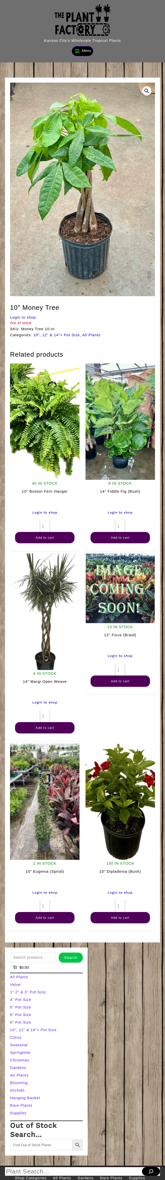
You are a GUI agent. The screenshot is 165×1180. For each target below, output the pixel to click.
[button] (146, 90)
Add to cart (45, 538)
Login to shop (23, 317)
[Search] (151, 1171)
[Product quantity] (45, 526)
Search (70, 957)
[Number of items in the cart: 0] (20, 967)
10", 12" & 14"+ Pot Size (56, 335)
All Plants (91, 335)
